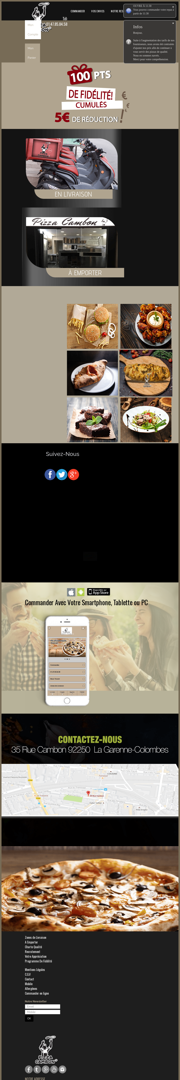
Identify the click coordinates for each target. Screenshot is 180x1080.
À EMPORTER (162, 273)
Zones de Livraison (35, 937)
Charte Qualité (33, 947)
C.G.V (28, 974)
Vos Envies (97, 11)
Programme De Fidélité (38, 961)
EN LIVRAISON (73, 194)
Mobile (28, 984)
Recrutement (32, 951)
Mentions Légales (35, 969)
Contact (29, 979)
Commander (78, 11)
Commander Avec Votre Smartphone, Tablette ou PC (86, 602)
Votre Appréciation (35, 956)
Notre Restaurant (122, 11)
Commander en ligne (37, 993)
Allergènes (31, 988)
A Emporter (31, 942)
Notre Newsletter (36, 1001)
